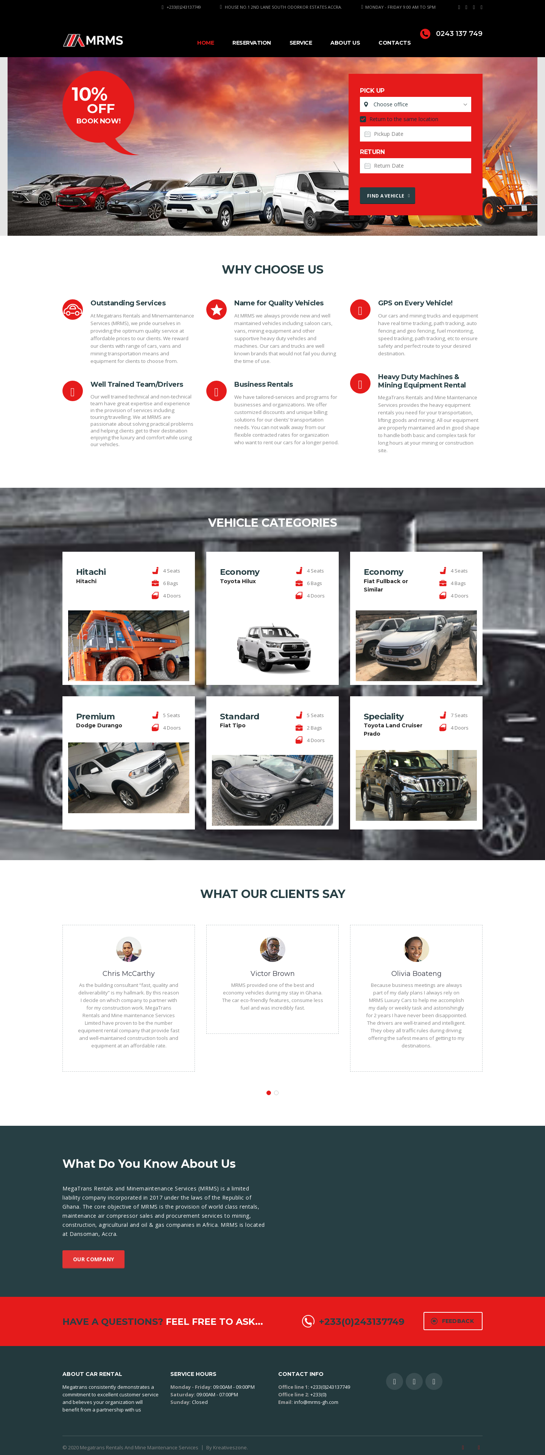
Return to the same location (399, 119)
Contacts (394, 42)
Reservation (251, 42)
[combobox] (415, 104)
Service (301, 42)
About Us (345, 42)
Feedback (452, 1314)
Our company (93, 1252)
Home (205, 42)
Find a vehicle (388, 196)
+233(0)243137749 (184, 7)
